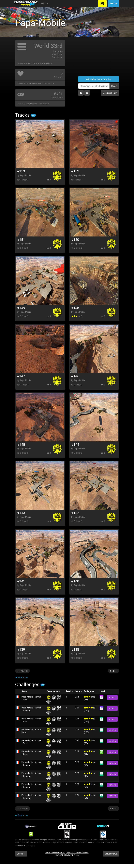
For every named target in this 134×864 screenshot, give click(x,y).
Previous (22, 671)
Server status (111, 854)
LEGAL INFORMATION (55, 852)
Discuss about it (110, 93)
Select (114, 86)
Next (113, 671)
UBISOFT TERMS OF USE (77, 852)
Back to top (21, 677)
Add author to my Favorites (98, 79)
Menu (44, 3)
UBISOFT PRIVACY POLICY (67, 855)
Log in (113, 3)
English (21, 854)
